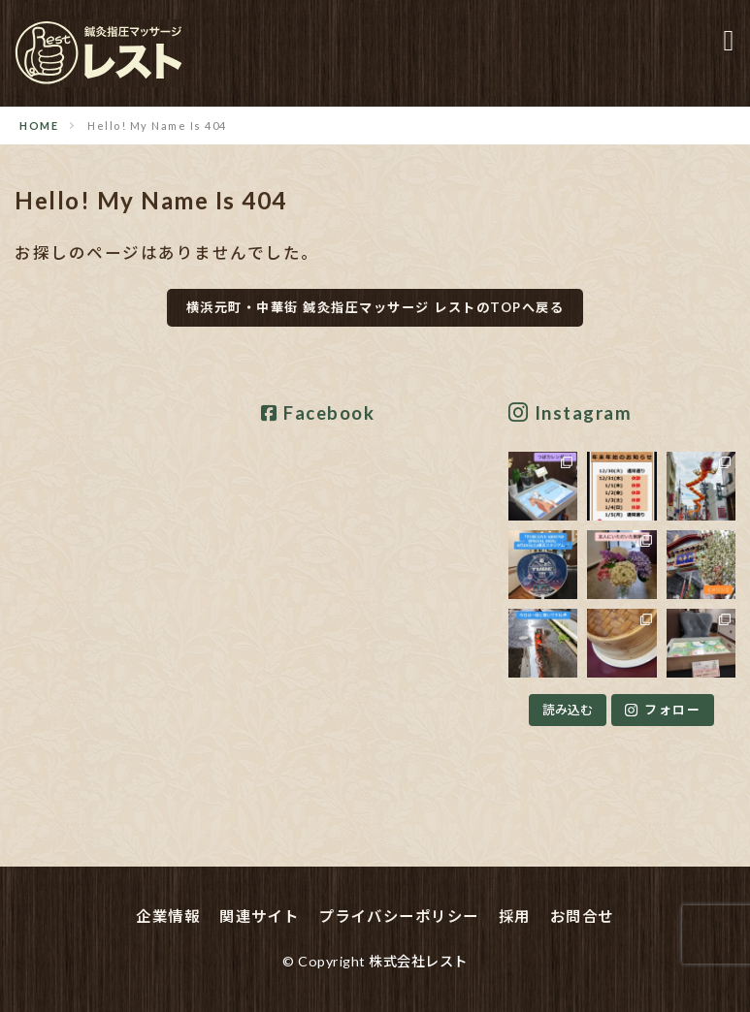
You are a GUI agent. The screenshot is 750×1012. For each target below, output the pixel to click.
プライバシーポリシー (399, 916)
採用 (515, 916)
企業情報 (168, 916)
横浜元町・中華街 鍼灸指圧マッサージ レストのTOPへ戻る (375, 307)
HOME (38, 125)
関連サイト (259, 916)
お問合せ (582, 916)
